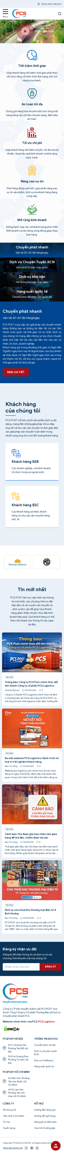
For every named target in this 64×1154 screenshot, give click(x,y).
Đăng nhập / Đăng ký (51, 4)
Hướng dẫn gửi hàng (44, 1116)
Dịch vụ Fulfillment (43, 1060)
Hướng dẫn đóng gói (44, 1109)
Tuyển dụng (9, 1128)
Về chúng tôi (9, 1109)
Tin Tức (9, 694)
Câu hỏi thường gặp (44, 1128)
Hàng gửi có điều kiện (45, 1121)
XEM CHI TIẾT (16, 389)
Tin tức (6, 1121)
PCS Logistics (46, 1021)
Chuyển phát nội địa (44, 1045)
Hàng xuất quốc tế (44, 1066)
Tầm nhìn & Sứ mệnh (13, 1116)
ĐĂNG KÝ (50, 966)
